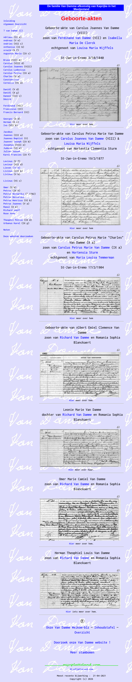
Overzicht (82, 632)
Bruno (6, 60)
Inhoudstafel (104, 627)
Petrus (7, 190)
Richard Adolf (11, 210)
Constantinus (11, 79)
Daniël (7, 89)
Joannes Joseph (12, 141)
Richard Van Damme (74, 337)
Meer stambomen (82, 652)
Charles (8, 76)
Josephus (8, 144)
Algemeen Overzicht (15, 24)
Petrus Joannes (12, 203)
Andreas (8, 40)
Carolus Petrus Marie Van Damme (84, 247)
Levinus (8, 161)
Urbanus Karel (11, 223)
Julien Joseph (11, 151)
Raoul (6, 206)
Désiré (7, 99)
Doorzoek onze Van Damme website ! (82, 642)
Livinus (8, 171)
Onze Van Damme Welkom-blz (67, 627)
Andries (8, 43)
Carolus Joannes (13, 66)
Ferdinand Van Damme (74, 38)
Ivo (5, 125)
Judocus (8, 148)
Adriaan (8, 37)
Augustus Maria (12, 53)
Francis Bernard (13, 112)
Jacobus (8, 131)
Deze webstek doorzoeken (18, 236)
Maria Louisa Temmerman (95, 257)
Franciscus (9, 109)
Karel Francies (12, 154)
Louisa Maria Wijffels (95, 48)
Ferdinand (9, 105)
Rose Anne (9, 213)
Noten (6, 229)
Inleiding (9, 20)
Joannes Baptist (13, 138)
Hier (72, 124)
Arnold (7, 50)
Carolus (8, 63)
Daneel (7, 95)
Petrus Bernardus (13, 193)
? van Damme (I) (13, 30)
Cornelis (8, 82)
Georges (8, 118)
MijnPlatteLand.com (81, 669)
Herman (7, 122)
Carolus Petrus (12, 73)
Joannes (8, 135)
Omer (6, 187)
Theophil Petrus (13, 220)
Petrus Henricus (13, 200)
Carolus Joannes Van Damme (82, 138)
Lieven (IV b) (11, 167)
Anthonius (9, 47)
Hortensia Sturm (85, 252)
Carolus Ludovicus (14, 69)
